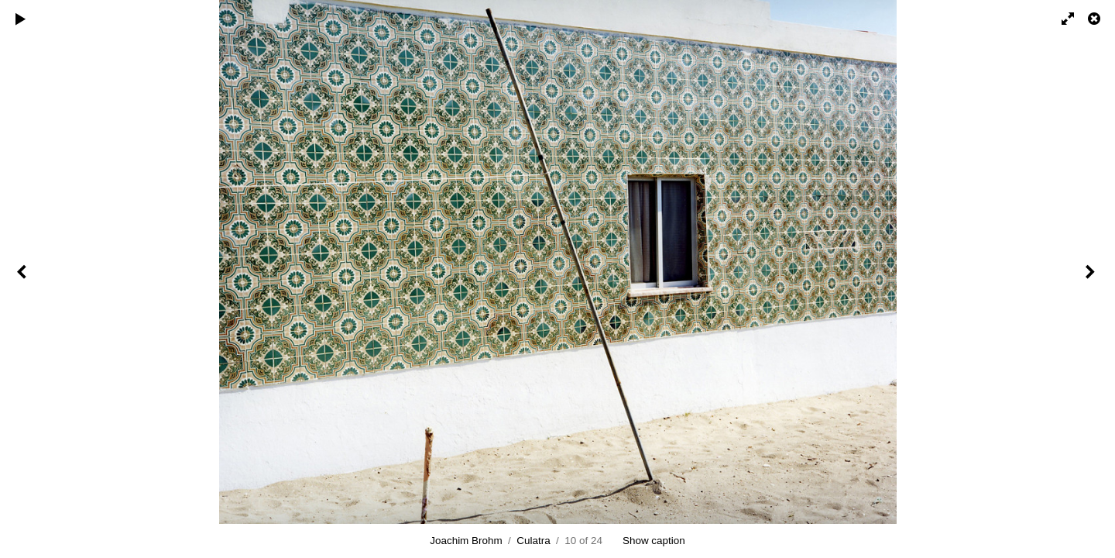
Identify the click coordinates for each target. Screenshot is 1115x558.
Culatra (533, 540)
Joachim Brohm (466, 540)
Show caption (654, 540)
